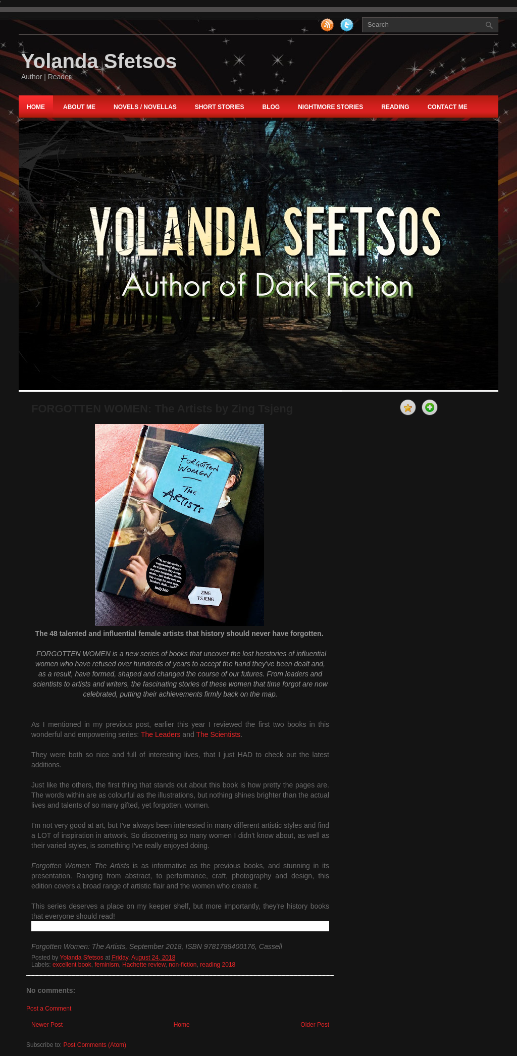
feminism (106, 964)
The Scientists (218, 734)
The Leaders (161, 734)
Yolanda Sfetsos (99, 61)
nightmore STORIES (330, 107)
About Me (79, 107)
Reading (395, 107)
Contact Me (448, 107)
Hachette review (143, 964)
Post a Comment (48, 1008)
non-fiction (182, 964)
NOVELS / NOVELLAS (145, 107)
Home (36, 107)
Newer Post (47, 1024)
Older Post (314, 1024)
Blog (271, 107)
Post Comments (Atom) (94, 1044)
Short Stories (219, 107)
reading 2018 (217, 964)
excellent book (72, 964)
